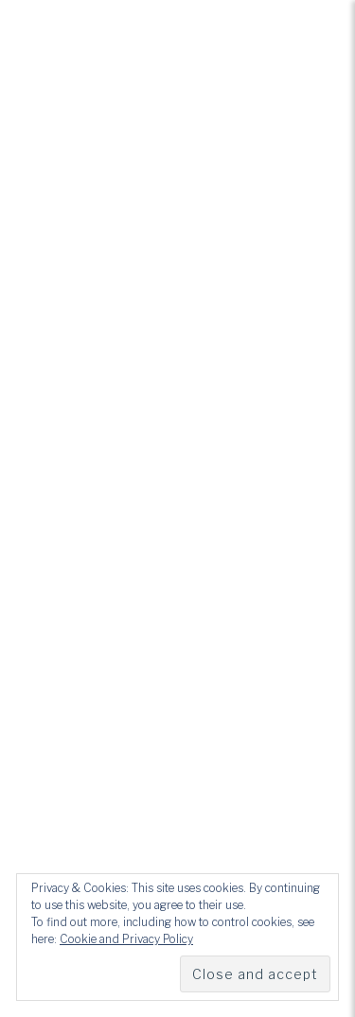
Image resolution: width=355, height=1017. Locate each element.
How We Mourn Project (177, 406)
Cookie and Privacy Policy (126, 939)
